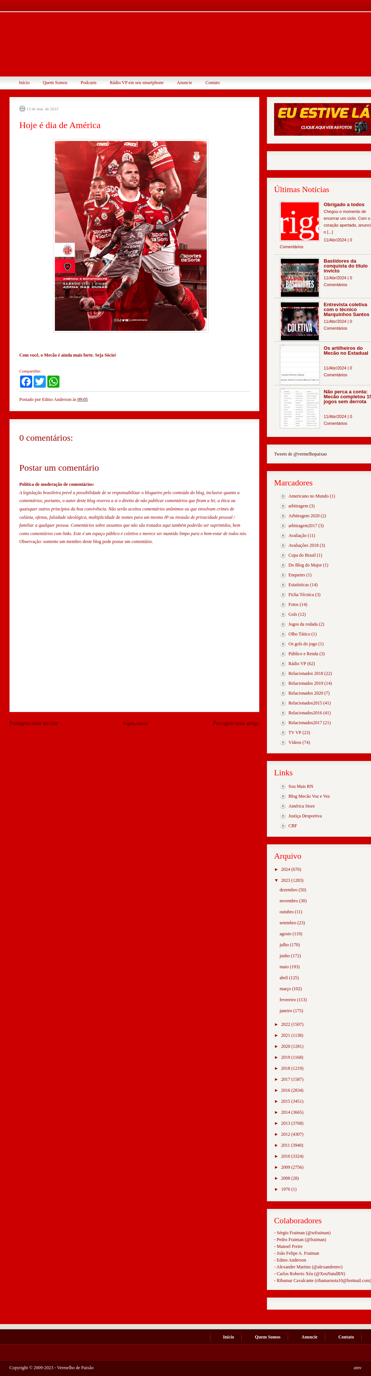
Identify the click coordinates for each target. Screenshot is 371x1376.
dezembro (288, 889)
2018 (286, 1068)
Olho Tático (299, 634)
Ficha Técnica (301, 594)
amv (358, 1367)
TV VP (294, 732)
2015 (286, 1101)
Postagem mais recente (33, 723)
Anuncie (184, 82)
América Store (301, 806)
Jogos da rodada (303, 624)
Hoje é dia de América (60, 125)
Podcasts (89, 82)
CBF (292, 825)
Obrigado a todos (344, 204)
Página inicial (135, 723)
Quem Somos (55, 82)
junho (285, 955)
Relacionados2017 (305, 722)
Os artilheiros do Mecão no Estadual (346, 350)
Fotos (293, 604)
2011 (286, 1145)
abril (284, 977)
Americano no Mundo (308, 496)
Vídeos (294, 742)
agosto (285, 933)
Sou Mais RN (300, 786)
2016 (286, 1090)
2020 (286, 1046)
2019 (286, 1057)
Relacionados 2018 (305, 673)
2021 (286, 1035)
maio (284, 966)
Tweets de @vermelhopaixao (300, 454)
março (285, 988)
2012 (286, 1134)
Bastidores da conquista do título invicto (346, 266)
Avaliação (297, 535)
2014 (286, 1112)
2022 (286, 1024)
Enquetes (296, 575)
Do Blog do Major (305, 565)
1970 (286, 1189)
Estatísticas (298, 584)
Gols (292, 614)
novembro (289, 900)
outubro (287, 911)
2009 (286, 1167)
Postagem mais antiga (236, 723)
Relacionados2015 (305, 703)
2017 (286, 1079)
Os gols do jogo (302, 644)
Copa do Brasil (302, 555)
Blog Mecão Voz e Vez (309, 796)
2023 (286, 880)
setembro (288, 922)
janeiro (286, 1010)
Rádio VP (297, 663)
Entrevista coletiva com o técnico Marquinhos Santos (346, 309)
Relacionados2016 (305, 712)
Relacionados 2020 (305, 693)
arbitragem (298, 506)
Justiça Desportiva (305, 816)
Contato (213, 82)
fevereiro (288, 999)
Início (24, 82)
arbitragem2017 (302, 525)
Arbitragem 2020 (304, 515)
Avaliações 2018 (303, 545)
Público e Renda (303, 653)
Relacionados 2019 (305, 683)
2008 (286, 1178)
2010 (286, 1156)
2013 (286, 1123)
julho (284, 944)
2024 (286, 869)
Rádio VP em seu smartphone (137, 82)
